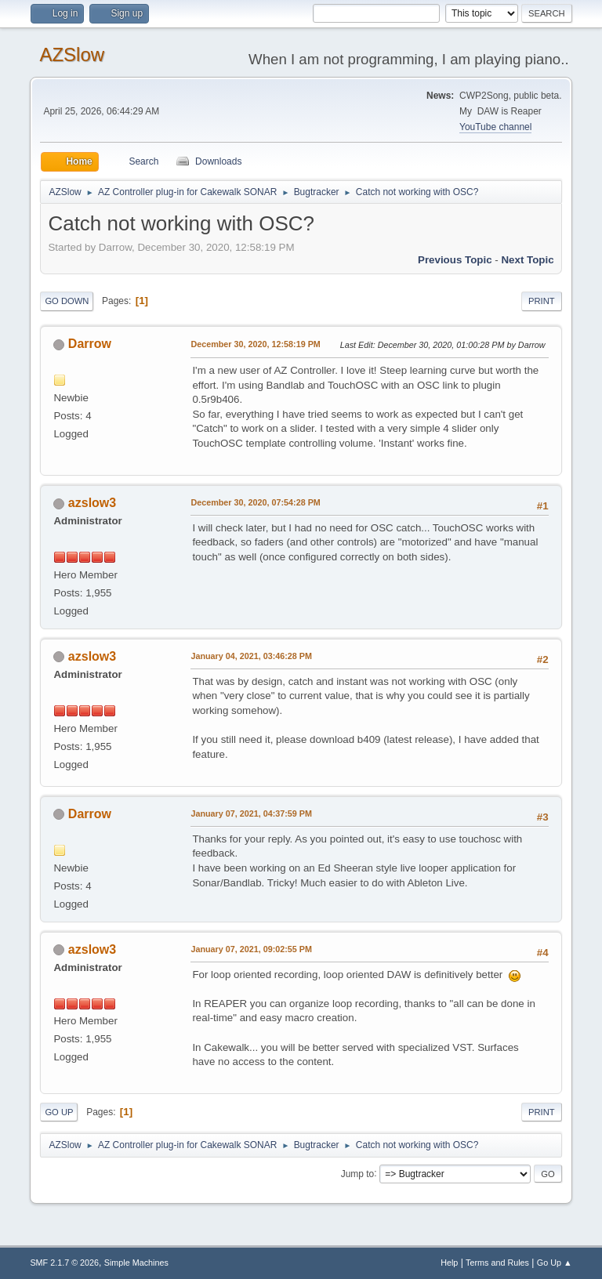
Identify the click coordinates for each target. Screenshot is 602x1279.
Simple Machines (136, 1262)
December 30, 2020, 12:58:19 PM (255, 344)
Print (541, 301)
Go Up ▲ (554, 1262)
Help (449, 1262)
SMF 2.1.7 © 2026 (64, 1262)
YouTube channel (495, 126)
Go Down (67, 301)
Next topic (527, 260)
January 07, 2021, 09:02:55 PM (251, 949)
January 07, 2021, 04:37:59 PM (251, 813)
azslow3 (92, 502)
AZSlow (71, 54)
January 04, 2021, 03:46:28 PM (251, 656)
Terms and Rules (497, 1262)
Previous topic (455, 260)
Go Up (59, 1112)
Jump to (358, 1173)
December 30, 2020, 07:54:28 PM (255, 502)
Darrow (89, 343)
